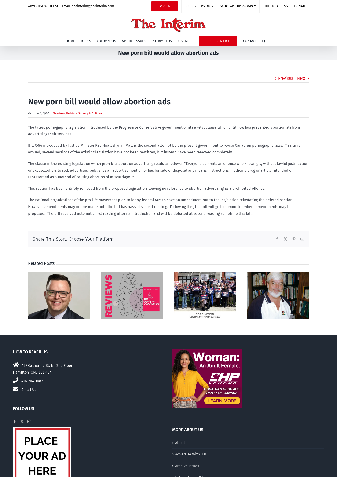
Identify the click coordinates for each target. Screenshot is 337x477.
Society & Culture (90, 113)
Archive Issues (187, 466)
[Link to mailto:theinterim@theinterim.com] (15, 389)
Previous (285, 78)
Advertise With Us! (190, 454)
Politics (71, 113)
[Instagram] (29, 421)
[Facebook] (15, 421)
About (180, 443)
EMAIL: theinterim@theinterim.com (88, 6)
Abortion (58, 113)
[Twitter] (22, 421)
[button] (263, 41)
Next (301, 78)
